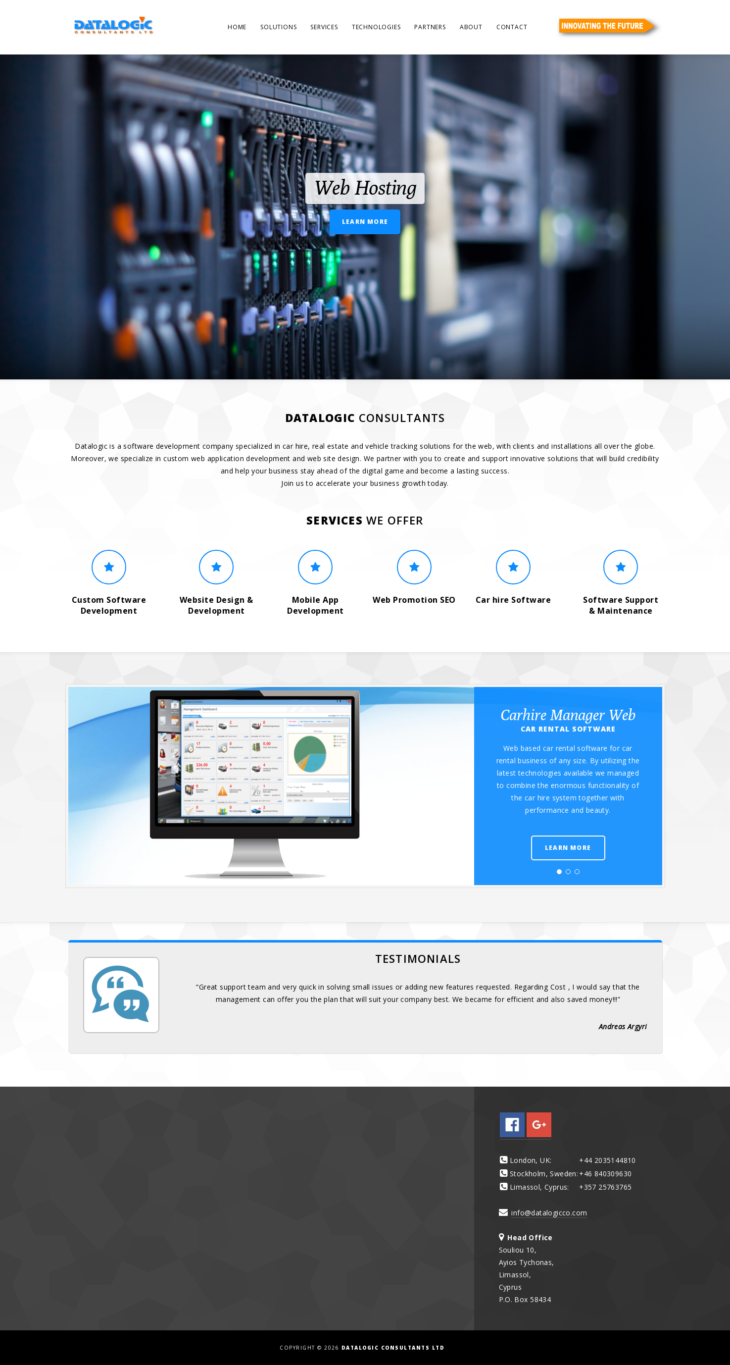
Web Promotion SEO (414, 599)
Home (237, 27)
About (471, 27)
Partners (429, 27)
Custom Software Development (109, 605)
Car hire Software (513, 599)
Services (324, 27)
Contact (512, 27)
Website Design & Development (216, 605)
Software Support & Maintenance (620, 605)
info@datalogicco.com (549, 1212)
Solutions (278, 27)
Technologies (376, 27)
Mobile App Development (315, 605)
